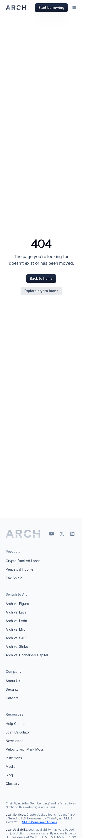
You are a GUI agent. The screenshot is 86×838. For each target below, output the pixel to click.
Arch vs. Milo (16, 629)
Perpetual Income (19, 569)
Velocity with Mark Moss (25, 749)
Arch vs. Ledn (16, 621)
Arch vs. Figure (17, 604)
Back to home (41, 278)
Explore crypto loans (41, 291)
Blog (9, 775)
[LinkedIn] (72, 534)
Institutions (14, 758)
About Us (13, 681)
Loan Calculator (18, 732)
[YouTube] (51, 534)
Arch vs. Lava (16, 612)
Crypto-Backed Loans (23, 561)
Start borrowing (51, 7)
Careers (12, 698)
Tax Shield (14, 578)
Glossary (12, 784)
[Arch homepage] (16, 7)
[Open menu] (74, 7)
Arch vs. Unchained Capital (27, 655)
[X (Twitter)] (62, 534)
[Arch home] (23, 534)
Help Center (15, 724)
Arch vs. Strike (17, 646)
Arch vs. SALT (16, 638)
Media (11, 766)
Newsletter (14, 741)
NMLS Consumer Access (39, 822)
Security (12, 689)
